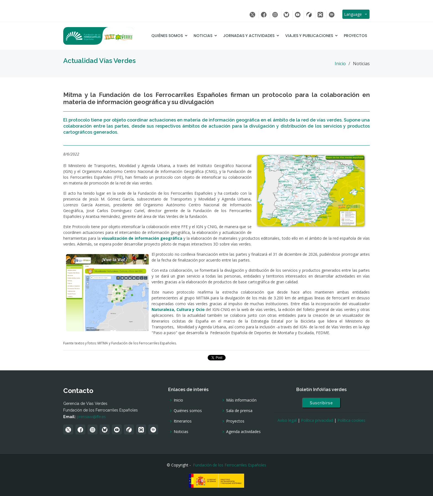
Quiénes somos (167, 35)
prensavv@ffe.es (91, 417)
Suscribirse (321, 403)
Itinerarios (183, 421)
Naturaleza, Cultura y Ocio (178, 309)
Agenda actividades (243, 432)
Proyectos (355, 35)
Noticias (203, 35)
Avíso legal (287, 420)
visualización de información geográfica (142, 238)
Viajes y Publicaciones (309, 35)
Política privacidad (317, 420)
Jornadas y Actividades (248, 35)
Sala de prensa (239, 411)
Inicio (340, 63)
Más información (241, 400)
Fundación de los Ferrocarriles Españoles (229, 465)
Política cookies (351, 420)
